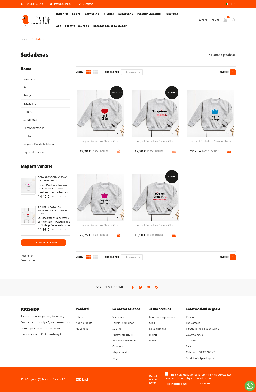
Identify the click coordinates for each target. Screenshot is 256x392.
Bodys (76, 13)
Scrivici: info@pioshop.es (200, 358)
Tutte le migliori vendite (43, 242)
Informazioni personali (162, 317)
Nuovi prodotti (84, 323)
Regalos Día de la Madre (110, 26)
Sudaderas (125, 13)
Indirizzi (153, 334)
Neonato (62, 13)
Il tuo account (160, 309)
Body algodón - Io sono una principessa (52, 179)
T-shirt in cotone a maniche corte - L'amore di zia (53, 210)
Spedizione (118, 317)
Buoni (152, 340)
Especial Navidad (77, 26)
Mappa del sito (120, 352)
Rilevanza (133, 72)
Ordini (152, 323)
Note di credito (157, 328)
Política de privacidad (124, 340)
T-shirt (109, 13)
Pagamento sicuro (122, 334)
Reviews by (28, 259)
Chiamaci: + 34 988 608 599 (200, 352)
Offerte (80, 317)
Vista (79, 72)
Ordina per (112, 72)
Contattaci (86, 4)
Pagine (224, 72)
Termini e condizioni (123, 323)
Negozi (116, 358)
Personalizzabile (149, 13)
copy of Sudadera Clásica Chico (100, 141)
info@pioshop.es (60, 4)
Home (26, 68)
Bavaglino (92, 13)
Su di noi (117, 328)
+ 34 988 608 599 (32, 3)
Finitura (172, 13)
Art (58, 26)
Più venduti (82, 328)
